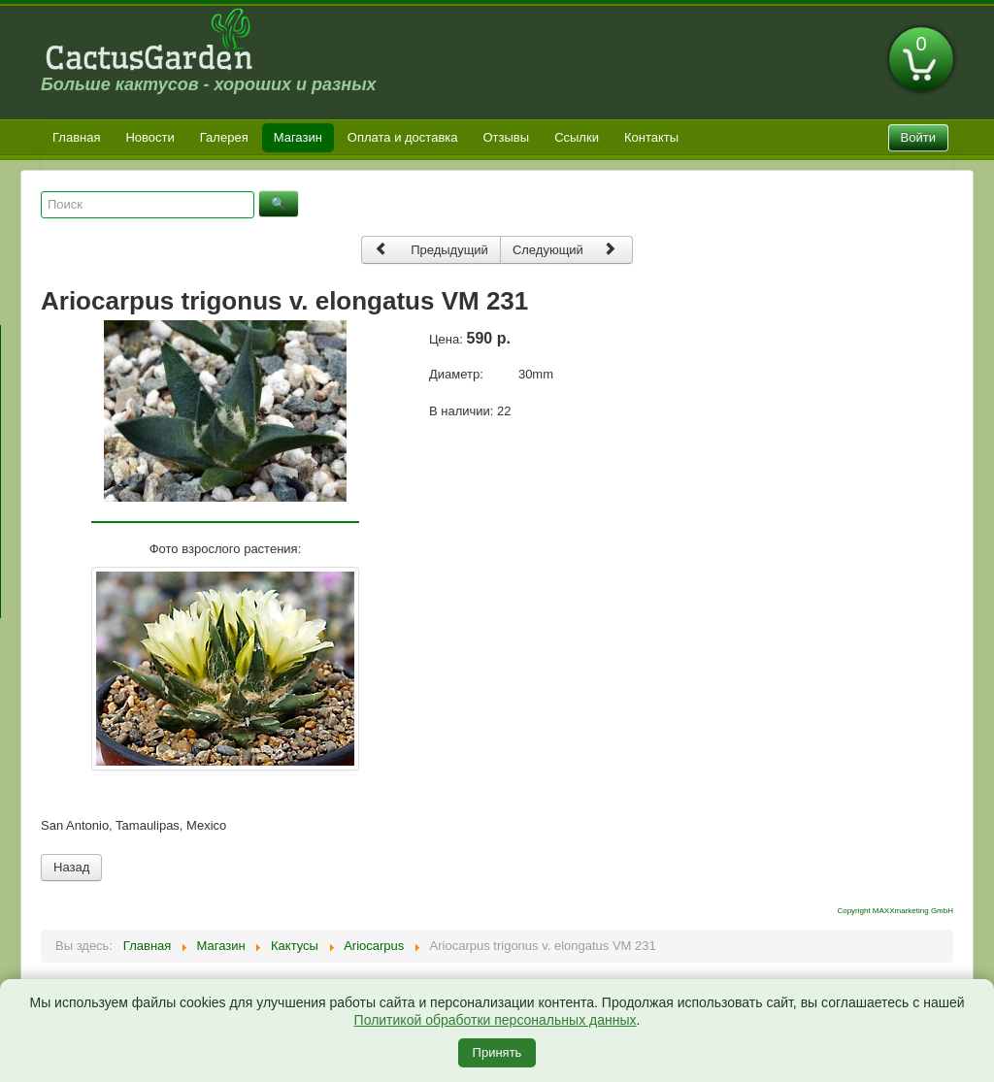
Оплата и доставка (403, 137)
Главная (76, 137)
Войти (918, 137)
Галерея (224, 137)
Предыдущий (431, 249)
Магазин (298, 137)
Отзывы (506, 137)
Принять (497, 1052)
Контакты (651, 137)
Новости (149, 137)
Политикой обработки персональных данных (495, 1020)
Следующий (565, 249)
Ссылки (576, 137)
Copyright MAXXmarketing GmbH (895, 910)
